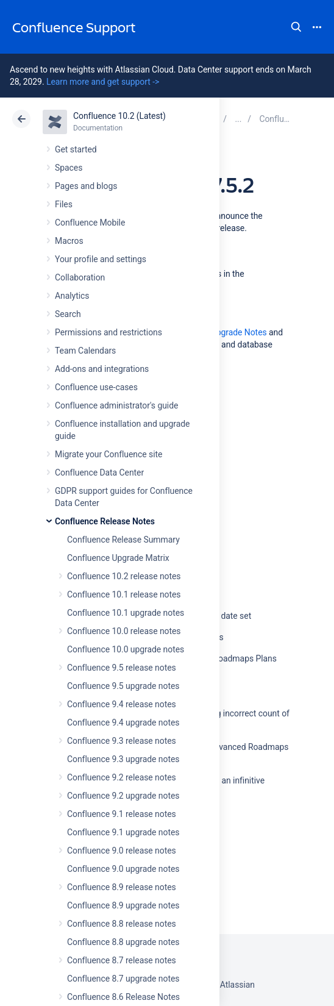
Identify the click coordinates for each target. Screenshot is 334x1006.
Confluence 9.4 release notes (121, 704)
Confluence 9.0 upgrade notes (123, 869)
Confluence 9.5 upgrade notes (123, 686)
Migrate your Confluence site (108, 454)
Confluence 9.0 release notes (121, 850)
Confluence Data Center (99, 472)
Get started (76, 149)
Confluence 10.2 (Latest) (119, 116)
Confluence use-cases (96, 387)
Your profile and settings (100, 259)
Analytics (72, 296)
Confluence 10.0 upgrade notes (125, 649)
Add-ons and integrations (102, 369)
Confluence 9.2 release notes (121, 777)
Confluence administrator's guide (116, 405)
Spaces (68, 168)
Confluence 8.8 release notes (121, 924)
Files (64, 204)
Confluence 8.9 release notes (121, 887)
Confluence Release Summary (123, 539)
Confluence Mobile (90, 222)
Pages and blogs (86, 186)
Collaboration (80, 277)
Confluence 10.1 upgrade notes (125, 613)
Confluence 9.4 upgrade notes (123, 722)
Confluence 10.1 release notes (124, 594)
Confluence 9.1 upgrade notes (123, 832)
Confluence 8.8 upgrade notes (123, 942)
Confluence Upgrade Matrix (118, 558)
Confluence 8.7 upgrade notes (123, 978)
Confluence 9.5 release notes (121, 667)
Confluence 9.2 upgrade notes (123, 796)
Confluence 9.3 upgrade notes (123, 759)
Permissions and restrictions (108, 332)
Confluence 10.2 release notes (124, 576)
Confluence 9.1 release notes (121, 814)
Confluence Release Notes (105, 521)
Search (296, 27)
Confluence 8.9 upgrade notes (123, 905)
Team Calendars (85, 350)
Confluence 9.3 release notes (121, 741)
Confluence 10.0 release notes (124, 631)
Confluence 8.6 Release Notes (123, 997)
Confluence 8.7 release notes (121, 960)
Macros (69, 241)
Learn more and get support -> (102, 82)
